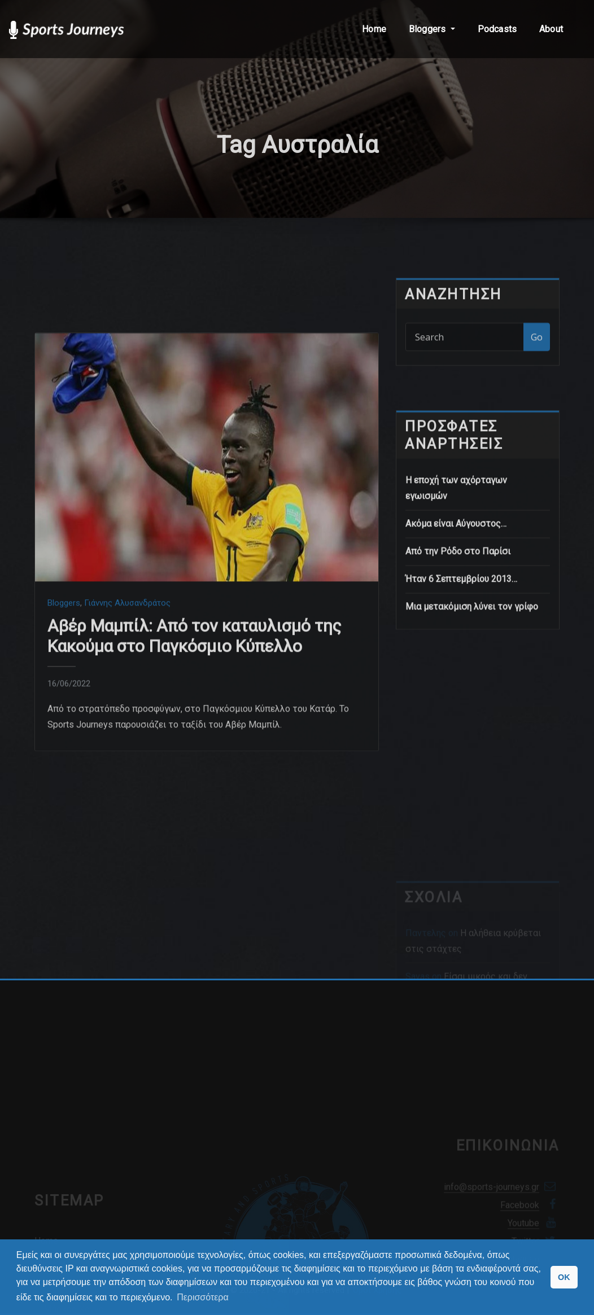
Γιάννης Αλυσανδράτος (127, 710)
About (551, 29)
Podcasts (497, 29)
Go (537, 359)
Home (374, 29)
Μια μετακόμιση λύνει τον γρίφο (471, 663)
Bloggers (432, 29)
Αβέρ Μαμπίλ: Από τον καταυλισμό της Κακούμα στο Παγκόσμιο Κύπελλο (194, 744)
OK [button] (564, 1277)
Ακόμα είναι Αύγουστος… (455, 580)
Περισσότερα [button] (203, 1297)
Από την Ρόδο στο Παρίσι (457, 607)
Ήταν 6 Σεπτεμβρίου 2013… (461, 635)
